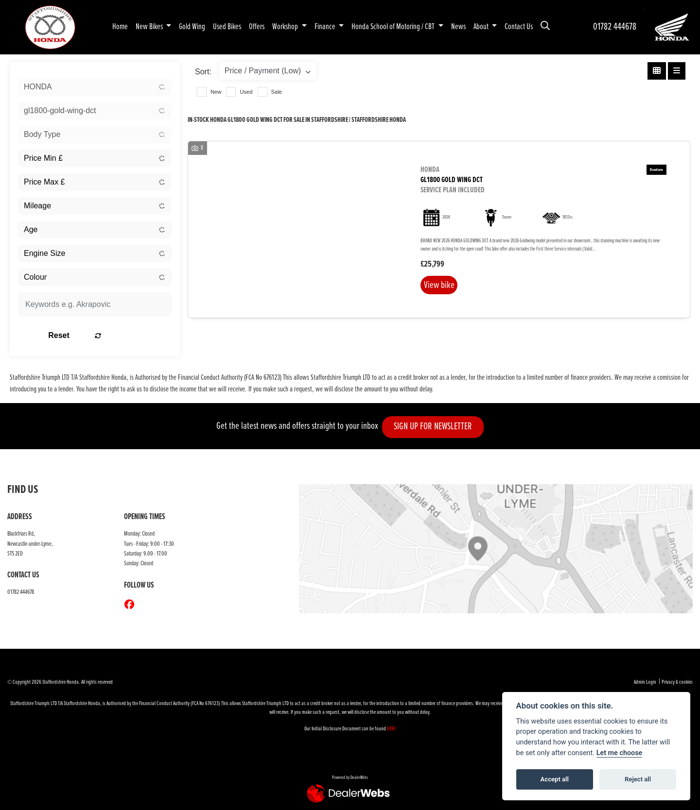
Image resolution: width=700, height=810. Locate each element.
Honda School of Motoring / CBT (393, 27)
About (481, 27)
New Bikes (150, 27)
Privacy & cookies (677, 682)
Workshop (285, 27)
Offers (256, 27)
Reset (122, 335)
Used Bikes (227, 27)
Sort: (203, 72)
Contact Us (519, 27)
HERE (391, 729)
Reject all (638, 779)
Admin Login (645, 682)
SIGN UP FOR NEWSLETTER (438, 426)
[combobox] (95, 87)
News (458, 27)
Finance (326, 27)
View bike (441, 286)
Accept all (555, 779)
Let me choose (619, 753)
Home (120, 27)
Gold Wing (192, 27)
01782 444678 (614, 27)
